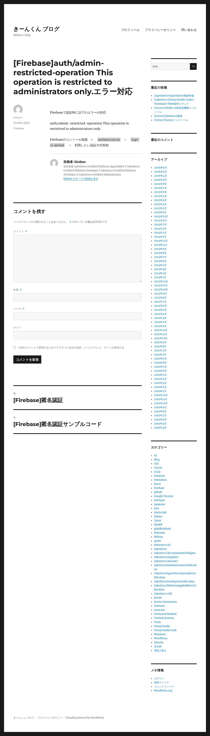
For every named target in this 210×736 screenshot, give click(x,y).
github (158, 492)
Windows (160, 634)
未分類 (158, 646)
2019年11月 (160, 399)
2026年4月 (160, 175)
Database (159, 476)
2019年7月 (160, 415)
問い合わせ (189, 30)
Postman (159, 532)
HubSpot (159, 500)
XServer (159, 642)
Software (159, 606)
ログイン (159, 678)
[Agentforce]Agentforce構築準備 (174, 95)
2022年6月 (160, 305)
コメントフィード (164, 686)
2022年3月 (160, 318)
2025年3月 (160, 204)
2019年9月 (160, 407)
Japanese (159, 504)
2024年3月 (160, 228)
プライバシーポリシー (160, 30)
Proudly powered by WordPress (85, 717)
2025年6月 (160, 192)
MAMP (158, 524)
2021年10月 (161, 338)
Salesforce (160, 549)
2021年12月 (161, 330)
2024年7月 (160, 224)
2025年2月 (160, 208)
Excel (157, 484)
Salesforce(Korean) (166, 561)
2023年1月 (160, 277)
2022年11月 (161, 285)
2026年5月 (160, 171)
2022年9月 (160, 293)
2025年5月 (160, 196)
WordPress (161, 638)
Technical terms (164, 618)
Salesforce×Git (163, 593)
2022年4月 (160, 314)
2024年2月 (160, 232)
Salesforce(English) (166, 557)
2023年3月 (160, 269)
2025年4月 (160, 200)
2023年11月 (160, 244)
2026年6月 (160, 167)
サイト (17, 327)
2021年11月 (160, 334)
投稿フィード (161, 682)
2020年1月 (160, 391)
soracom (159, 610)
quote (157, 541)
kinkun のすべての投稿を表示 (81, 178)
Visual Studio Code (165, 630)
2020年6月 (160, 370)
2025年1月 (160, 212)
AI (155, 455)
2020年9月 (160, 358)
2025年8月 (160, 184)
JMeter (158, 516)
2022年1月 (160, 326)
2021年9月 (160, 342)
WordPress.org (163, 690)
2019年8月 (160, 411)
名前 (17, 289)
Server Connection (165, 601)
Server (158, 597)
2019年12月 (161, 395)
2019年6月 (160, 419)
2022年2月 (160, 322)
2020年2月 (160, 387)
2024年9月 (160, 220)
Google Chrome (163, 496)
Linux (157, 520)
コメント (20, 231)
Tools (157, 622)
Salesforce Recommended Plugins (175, 553)
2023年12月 (161, 240)
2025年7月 (160, 188)
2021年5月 (160, 354)
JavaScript (160, 512)
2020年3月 (160, 383)
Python (158, 536)
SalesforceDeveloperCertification (174, 581)
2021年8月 (160, 346)
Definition (160, 480)
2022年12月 (161, 281)
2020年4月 (160, 379)
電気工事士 (160, 650)
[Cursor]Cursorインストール (171, 120)
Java (156, 508)
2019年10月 (161, 403)
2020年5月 (160, 375)
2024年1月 (160, 236)
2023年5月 (160, 265)
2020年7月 (160, 366)
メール (19, 308)
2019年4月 (160, 427)
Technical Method (165, 614)
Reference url (162, 545)
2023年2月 (160, 273)
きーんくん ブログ (36, 29)
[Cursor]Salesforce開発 (168, 116)
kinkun (17, 117)
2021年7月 (160, 350)
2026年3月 (160, 179)
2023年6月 (160, 261)
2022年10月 (161, 289)
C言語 (157, 471)
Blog (157, 459)
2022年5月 (160, 310)
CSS (156, 463)
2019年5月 (160, 423)
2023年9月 (160, 249)
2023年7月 (160, 257)
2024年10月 (161, 216)
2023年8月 (160, 253)
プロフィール (130, 30)
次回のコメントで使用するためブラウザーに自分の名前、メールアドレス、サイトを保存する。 (72, 347)
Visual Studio (162, 626)
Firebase (18, 128)
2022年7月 (160, 301)
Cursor (158, 467)
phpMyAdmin (162, 528)
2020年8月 (160, 362)
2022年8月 (160, 297)
